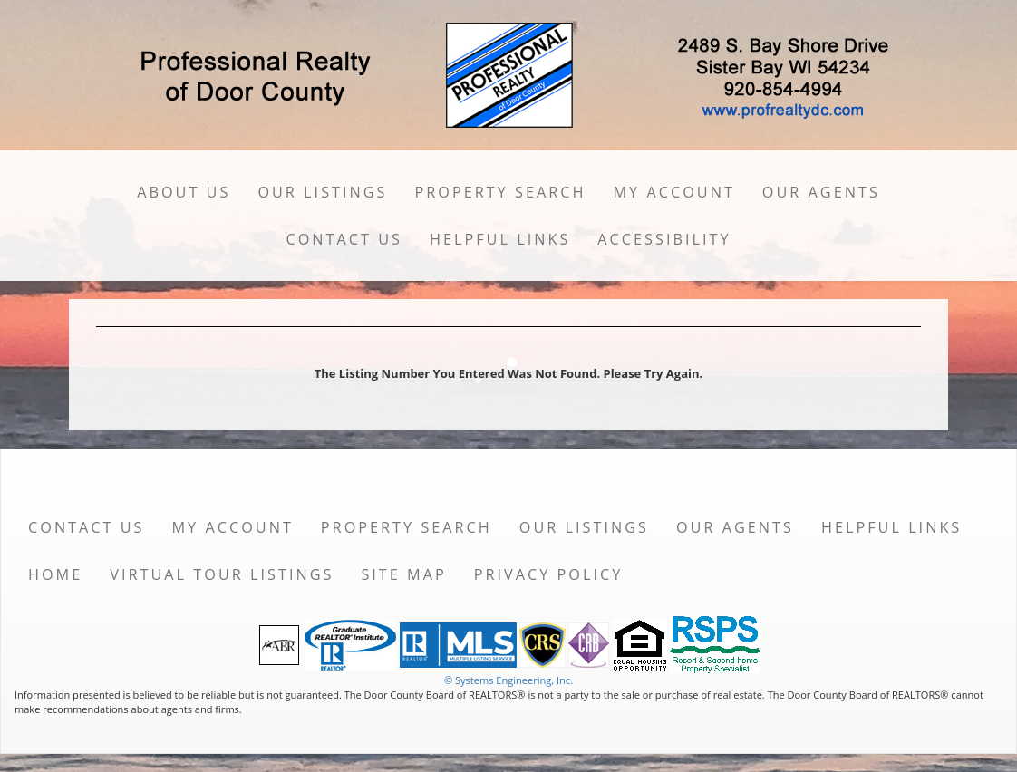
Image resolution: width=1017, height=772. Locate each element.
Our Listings (322, 192)
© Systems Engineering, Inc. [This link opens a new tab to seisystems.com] (508, 680)
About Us (183, 192)
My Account (674, 192)
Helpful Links (500, 239)
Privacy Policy (549, 574)
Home (55, 574)
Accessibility (664, 239)
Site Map (403, 574)
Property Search (500, 192)
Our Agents (821, 192)
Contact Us (344, 239)
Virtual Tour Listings (222, 574)
